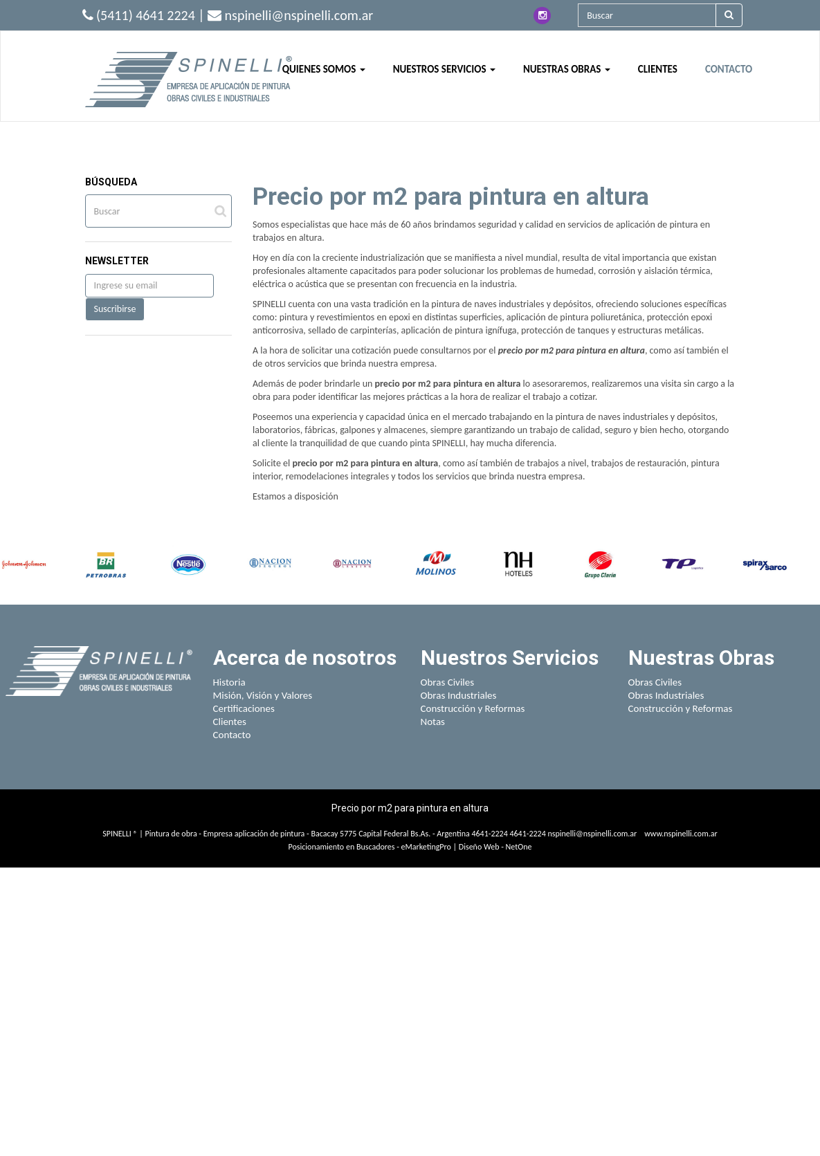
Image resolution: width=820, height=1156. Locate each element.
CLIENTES (657, 69)
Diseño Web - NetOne (495, 847)
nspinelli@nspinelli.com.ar (592, 833)
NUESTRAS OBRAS (566, 69)
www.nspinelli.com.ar (681, 833)
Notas (433, 721)
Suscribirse (115, 309)
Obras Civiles (448, 682)
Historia (229, 682)
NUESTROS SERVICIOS (444, 69)
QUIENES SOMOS (323, 69)
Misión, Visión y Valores (263, 695)
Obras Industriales (459, 695)
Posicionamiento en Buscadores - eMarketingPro (370, 847)
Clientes (229, 721)
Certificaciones (244, 708)
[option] (24, 564)
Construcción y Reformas (473, 708)
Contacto (232, 734)
